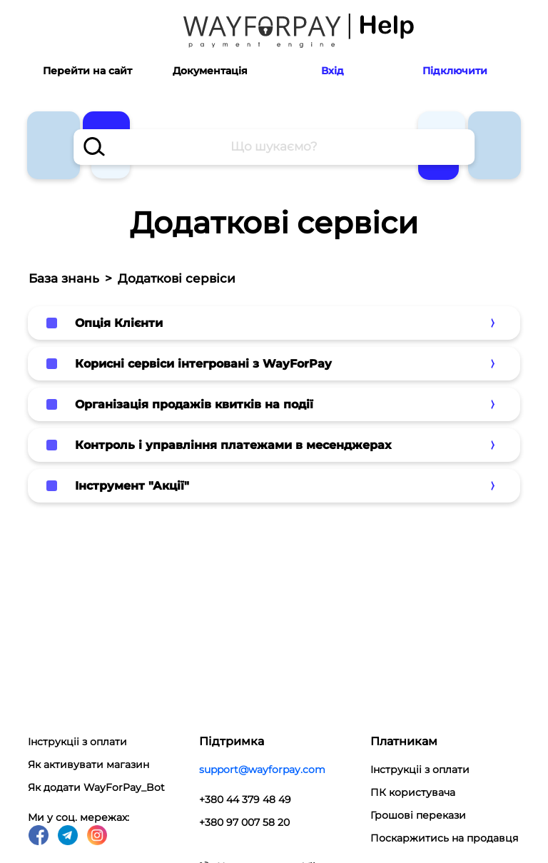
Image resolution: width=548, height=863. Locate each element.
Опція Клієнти (119, 323)
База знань (64, 278)
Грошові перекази (418, 815)
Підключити (454, 70)
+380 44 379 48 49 (245, 799)
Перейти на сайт (87, 70)
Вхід (332, 70)
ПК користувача (412, 792)
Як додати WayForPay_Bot (96, 787)
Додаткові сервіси (176, 278)
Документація (210, 70)
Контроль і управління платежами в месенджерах (233, 445)
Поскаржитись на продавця (444, 838)
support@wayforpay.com (262, 769)
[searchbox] (274, 147)
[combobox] (274, 147)
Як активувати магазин (88, 764)
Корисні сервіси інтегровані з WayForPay (203, 363)
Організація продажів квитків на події (194, 404)
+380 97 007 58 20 (244, 822)
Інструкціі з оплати (77, 741)
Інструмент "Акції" (132, 486)
